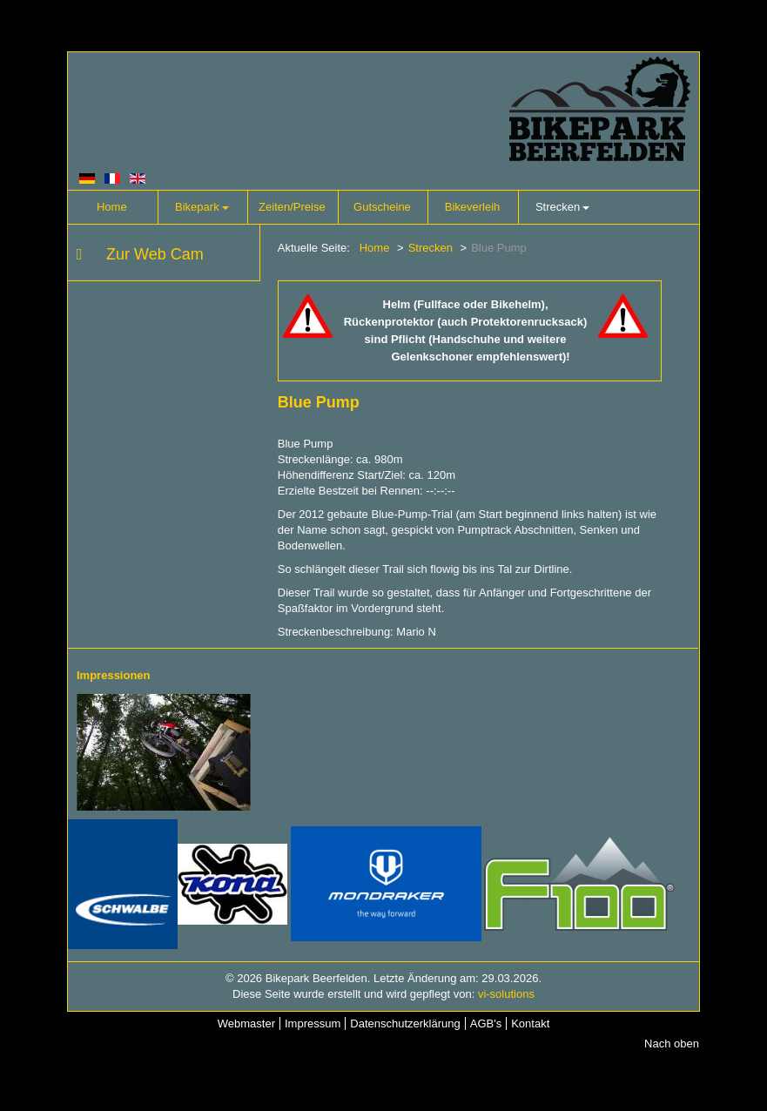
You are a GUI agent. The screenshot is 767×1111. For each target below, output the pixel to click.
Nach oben (671, 1043)
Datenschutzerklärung (405, 1023)
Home (112, 206)
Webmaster (246, 1023)
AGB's (485, 1023)
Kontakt (530, 1023)
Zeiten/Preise (292, 206)
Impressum (312, 1023)
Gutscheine (382, 206)
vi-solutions (506, 993)
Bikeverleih (473, 206)
